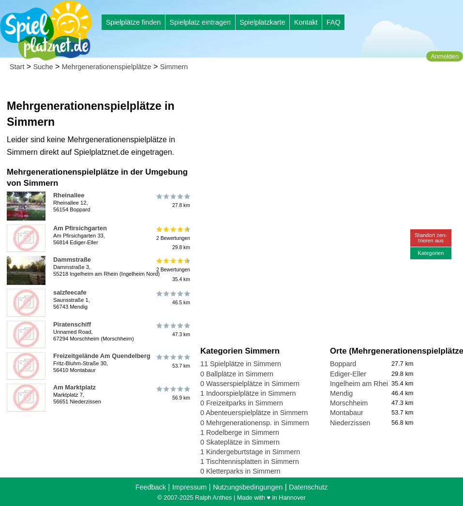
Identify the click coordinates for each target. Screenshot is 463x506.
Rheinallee (68, 195)
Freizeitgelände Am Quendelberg (101, 355)
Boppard (343, 364)
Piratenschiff (72, 324)
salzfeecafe (70, 292)
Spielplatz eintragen (199, 22)
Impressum (189, 487)
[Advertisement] (310, 91)
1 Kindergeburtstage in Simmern (250, 452)
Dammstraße (72, 259)
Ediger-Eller (348, 374)
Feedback (150, 487)
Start (17, 67)
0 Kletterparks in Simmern (240, 471)
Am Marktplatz (74, 387)
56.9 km (172, 393)
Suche (43, 67)
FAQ (334, 22)
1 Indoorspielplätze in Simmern (248, 393)
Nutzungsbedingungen (248, 487)
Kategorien (431, 253)
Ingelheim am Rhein (361, 383)
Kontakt (306, 22)
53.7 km (172, 361)
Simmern (174, 67)
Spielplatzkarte (262, 22)
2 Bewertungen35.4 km (172, 270)
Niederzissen (350, 423)
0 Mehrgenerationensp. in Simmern (254, 423)
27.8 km (172, 200)
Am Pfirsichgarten (80, 228)
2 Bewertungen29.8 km (172, 238)
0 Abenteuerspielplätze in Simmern (254, 413)
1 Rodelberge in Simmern (239, 432)
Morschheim (349, 403)
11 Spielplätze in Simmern (240, 364)
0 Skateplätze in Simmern (240, 442)
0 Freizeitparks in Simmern (241, 403)
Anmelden (445, 56)
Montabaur (346, 413)
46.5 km (172, 298)
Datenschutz (308, 487)
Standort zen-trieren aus (431, 237)
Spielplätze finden (133, 22)
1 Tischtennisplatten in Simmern (249, 461)
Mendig (341, 393)
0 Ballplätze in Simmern (236, 374)
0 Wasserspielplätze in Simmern (249, 383)
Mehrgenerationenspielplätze (106, 67)
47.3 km (172, 330)
